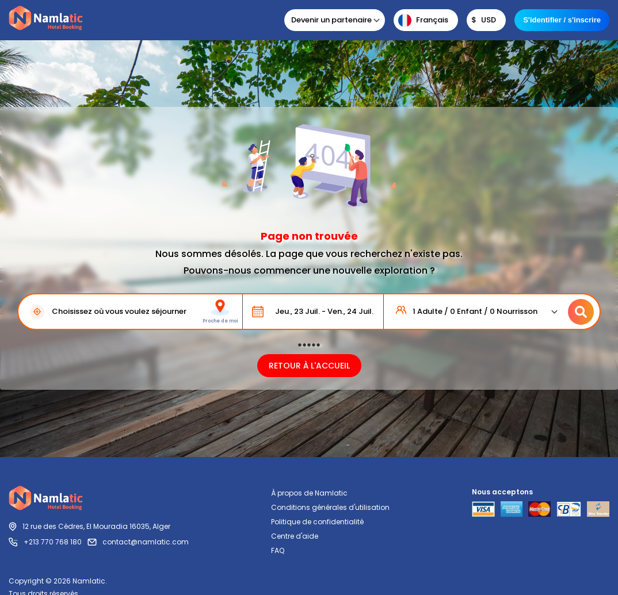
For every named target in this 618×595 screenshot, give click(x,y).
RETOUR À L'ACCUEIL (309, 365)
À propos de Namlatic (309, 493)
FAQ (277, 550)
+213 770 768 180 (53, 542)
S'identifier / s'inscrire (562, 20)
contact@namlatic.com (145, 542)
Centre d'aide (294, 536)
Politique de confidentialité (317, 522)
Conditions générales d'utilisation (330, 507)
